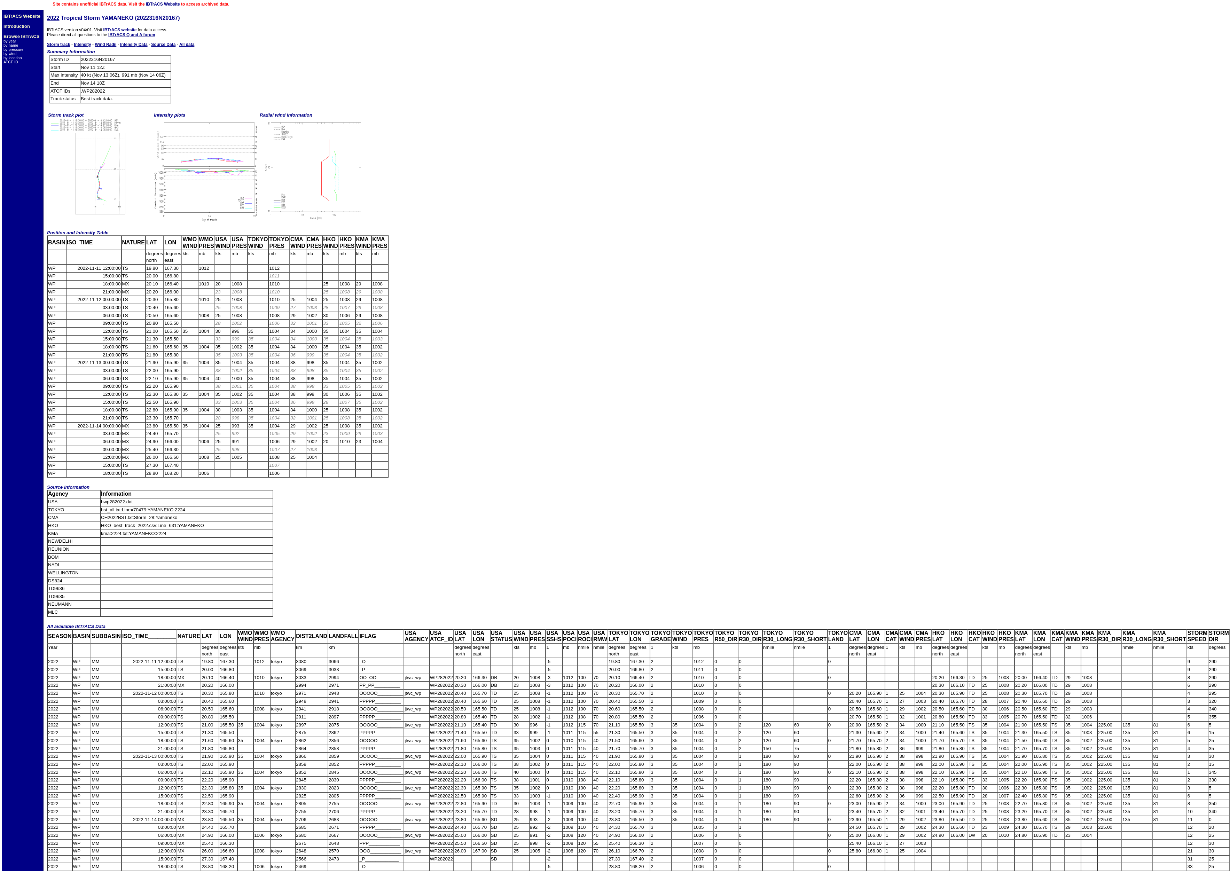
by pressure (13, 49)
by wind (9, 54)
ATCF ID (10, 62)
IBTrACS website (119, 29)
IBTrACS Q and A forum (131, 34)
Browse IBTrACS (21, 36)
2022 (53, 18)
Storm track (58, 44)
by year (9, 41)
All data (186, 44)
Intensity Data (134, 44)
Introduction (16, 26)
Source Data (163, 44)
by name (10, 45)
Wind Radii (105, 44)
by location (12, 58)
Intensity (82, 44)
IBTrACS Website (163, 4)
